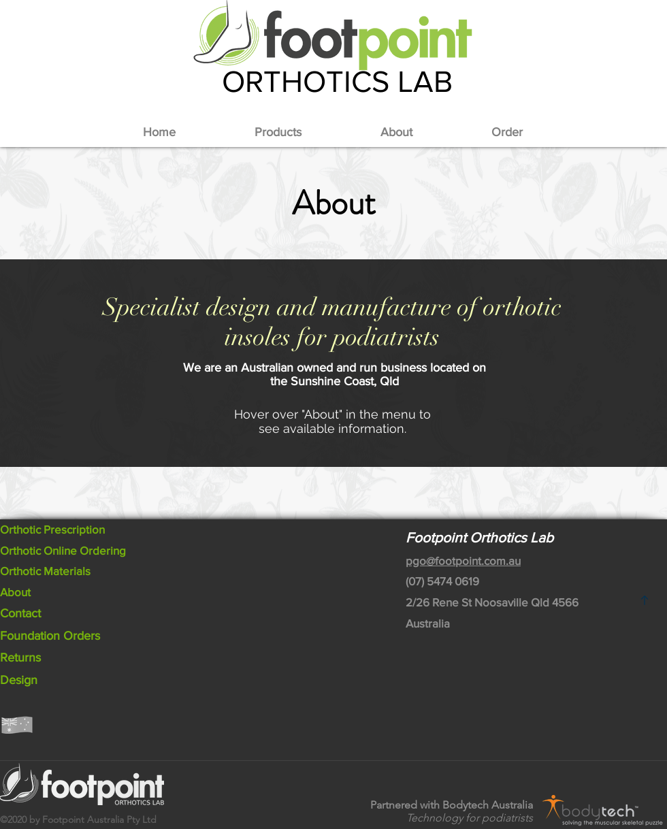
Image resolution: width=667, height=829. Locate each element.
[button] (278, 132)
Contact (20, 613)
